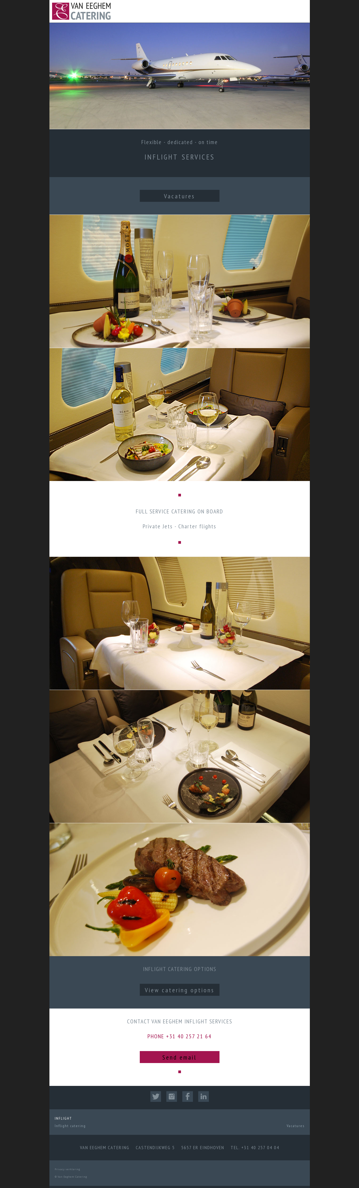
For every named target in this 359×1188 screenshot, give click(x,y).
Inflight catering (70, 1125)
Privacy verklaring (67, 1169)
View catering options (179, 990)
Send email (179, 1057)
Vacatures (179, 196)
